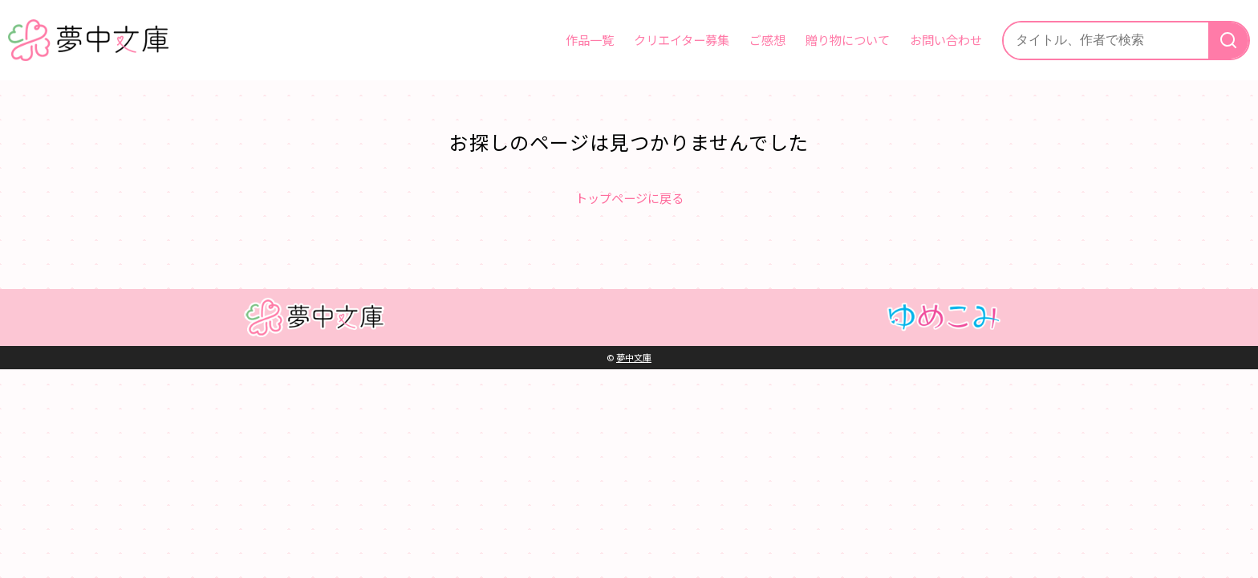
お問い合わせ (946, 39)
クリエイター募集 (681, 39)
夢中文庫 (633, 357)
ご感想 (767, 39)
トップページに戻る (629, 197)
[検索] (1228, 40)
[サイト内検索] (1106, 40)
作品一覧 (590, 39)
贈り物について (848, 39)
